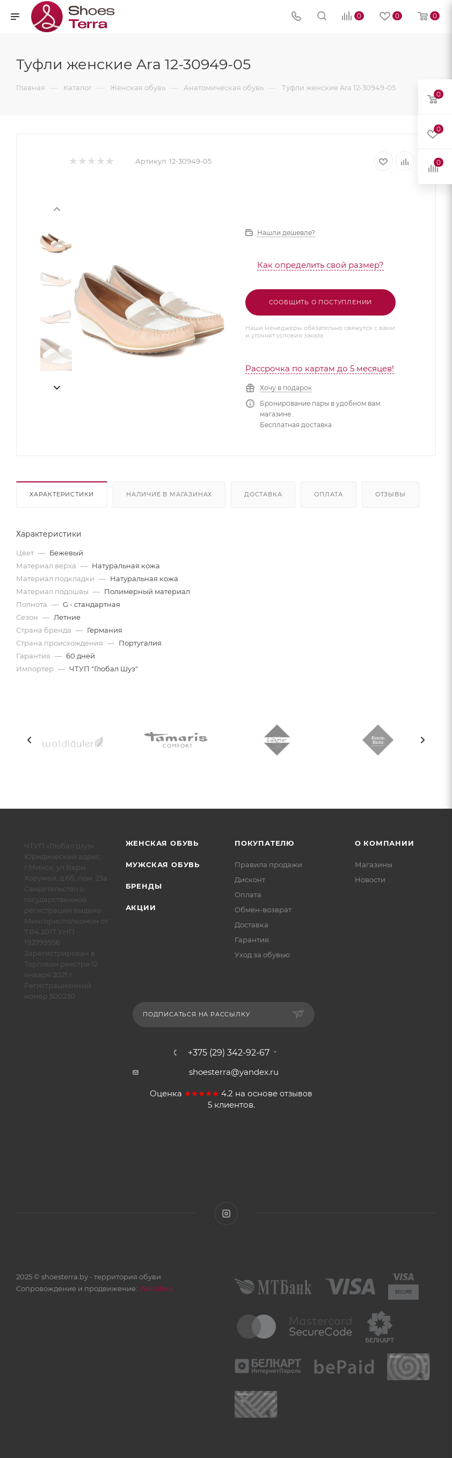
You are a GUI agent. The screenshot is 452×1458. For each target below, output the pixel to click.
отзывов (296, 1093)
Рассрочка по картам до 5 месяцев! (319, 368)
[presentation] (56, 208)
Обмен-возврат (263, 909)
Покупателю (264, 843)
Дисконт (250, 879)
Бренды (144, 886)
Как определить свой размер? (320, 265)
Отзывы (390, 494)
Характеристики (62, 494)
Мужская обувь (163, 864)
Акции (141, 907)
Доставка (263, 494)
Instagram (226, 1213)
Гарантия (252, 939)
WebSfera (155, 1288)
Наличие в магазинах (169, 494)
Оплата (328, 494)
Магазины (373, 864)
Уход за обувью (262, 954)
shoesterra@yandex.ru (234, 1072)
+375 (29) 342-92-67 (228, 1053)
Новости (370, 879)
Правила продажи (268, 864)
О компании (384, 843)
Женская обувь (162, 843)
